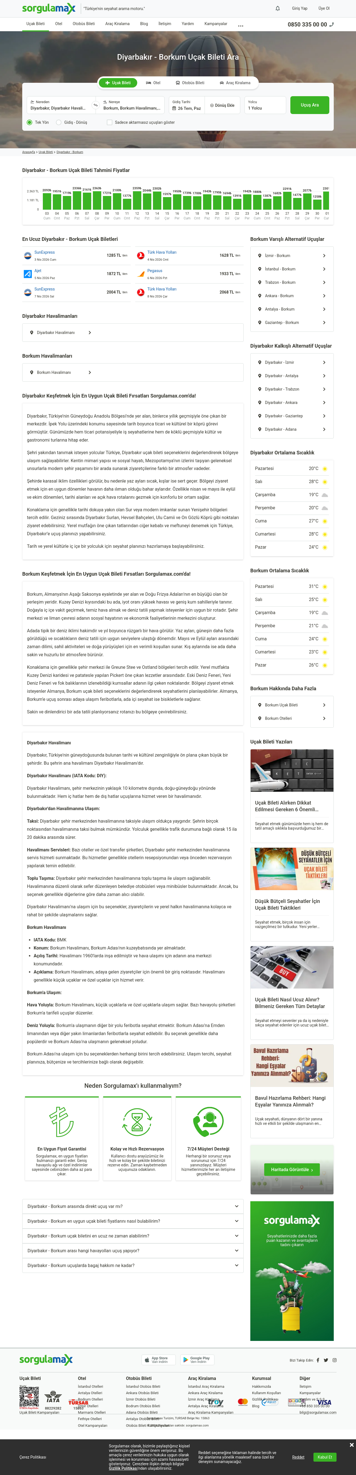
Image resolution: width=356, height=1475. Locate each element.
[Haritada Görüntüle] (292, 1169)
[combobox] (59, 105)
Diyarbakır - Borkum (69, 152)
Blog (144, 23)
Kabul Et (325, 1457)
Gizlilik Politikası (123, 1468)
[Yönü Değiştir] (96, 105)
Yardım (188, 23)
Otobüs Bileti (84, 23)
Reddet (298, 1457)
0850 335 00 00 (311, 24)
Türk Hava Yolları (162, 252)
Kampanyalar (215, 23)
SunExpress (44, 252)
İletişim (165, 23)
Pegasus (154, 270)
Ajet (37, 270)
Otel (58, 23)
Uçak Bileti (35, 23)
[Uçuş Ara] (309, 105)
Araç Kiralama (117, 23)
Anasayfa (28, 152)
